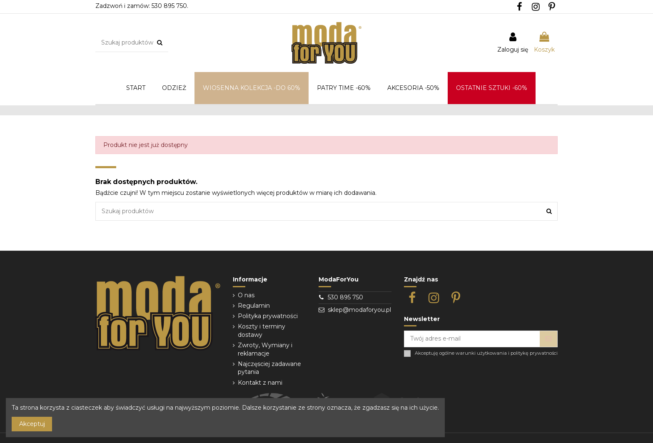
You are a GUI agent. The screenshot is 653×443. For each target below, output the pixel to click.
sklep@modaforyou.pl (359, 310)
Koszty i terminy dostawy (261, 330)
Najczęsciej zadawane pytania (269, 368)
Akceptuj (32, 424)
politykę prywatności (534, 353)
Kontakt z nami (260, 382)
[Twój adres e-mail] (472, 339)
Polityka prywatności (268, 316)
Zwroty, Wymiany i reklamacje (265, 349)
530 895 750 (345, 297)
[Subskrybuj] (548, 339)
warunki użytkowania (481, 353)
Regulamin (254, 305)
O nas (246, 295)
